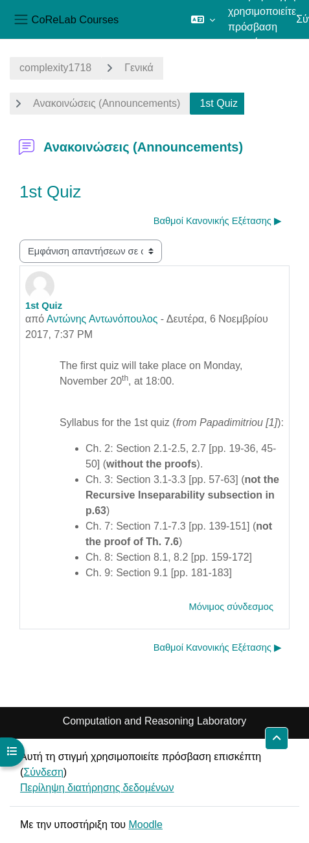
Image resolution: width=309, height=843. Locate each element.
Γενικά (139, 67)
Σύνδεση (43, 772)
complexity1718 (55, 67)
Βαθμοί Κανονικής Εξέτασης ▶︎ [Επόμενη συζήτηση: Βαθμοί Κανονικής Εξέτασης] (218, 221)
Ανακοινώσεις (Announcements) (106, 103)
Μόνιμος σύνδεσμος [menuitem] (231, 606)
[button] (203, 19)
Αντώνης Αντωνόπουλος (102, 318)
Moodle (145, 824)
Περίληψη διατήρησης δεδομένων (97, 787)
